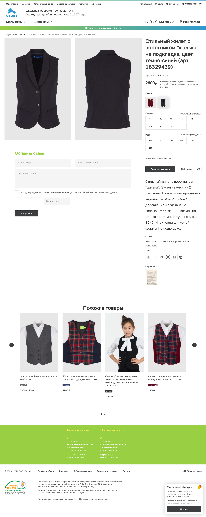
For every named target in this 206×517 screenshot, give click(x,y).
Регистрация (146, 4)
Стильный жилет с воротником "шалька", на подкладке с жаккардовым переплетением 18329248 (121, 381)
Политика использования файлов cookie (57, 499)
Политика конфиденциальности (94, 499)
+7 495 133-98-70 (76, 450)
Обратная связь (194, 471)
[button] (101, 414)
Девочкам (43, 22)
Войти (158, 4)
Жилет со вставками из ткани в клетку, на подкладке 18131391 (165, 378)
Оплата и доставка (66, 4)
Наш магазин (190, 21)
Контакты (83, 4)
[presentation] (11, 345)
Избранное (172, 4)
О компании (12, 4)
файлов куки (187, 503)
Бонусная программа (107, 471)
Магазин (25, 4)
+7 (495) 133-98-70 (159, 21)
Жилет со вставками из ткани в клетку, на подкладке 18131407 (80, 378)
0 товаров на (191, 3)
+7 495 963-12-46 (109, 450)
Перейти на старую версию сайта (101, 28)
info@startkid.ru (106, 454)
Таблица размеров (82, 471)
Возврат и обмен (46, 471)
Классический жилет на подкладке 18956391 (38, 378)
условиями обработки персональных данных (94, 192)
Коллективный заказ (43, 4)
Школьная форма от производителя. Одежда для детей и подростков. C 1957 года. (56, 12)
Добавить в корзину (160, 169)
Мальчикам (16, 22)
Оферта (126, 471)
